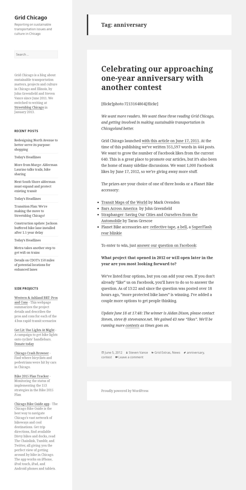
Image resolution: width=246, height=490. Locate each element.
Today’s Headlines (27, 157)
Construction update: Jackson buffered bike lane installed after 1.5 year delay (35, 228)
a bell (182, 226)
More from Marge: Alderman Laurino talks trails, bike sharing (35, 169)
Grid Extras (162, 352)
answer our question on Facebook (166, 245)
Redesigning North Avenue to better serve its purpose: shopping (36, 145)
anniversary (195, 352)
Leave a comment (130, 357)
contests (132, 325)
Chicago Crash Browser (31, 353)
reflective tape (162, 226)
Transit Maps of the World (124, 202)
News (176, 352)
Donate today (24, 344)
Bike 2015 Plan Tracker (31, 376)
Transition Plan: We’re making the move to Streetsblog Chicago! (30, 211)
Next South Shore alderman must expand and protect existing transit (34, 186)
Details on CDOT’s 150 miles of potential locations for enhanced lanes (34, 265)
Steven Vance (138, 352)
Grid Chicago (30, 17)
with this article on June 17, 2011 (170, 140)
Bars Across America (119, 208)
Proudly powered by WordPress (124, 391)
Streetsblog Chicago (29, 107)
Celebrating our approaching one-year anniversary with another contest (157, 77)
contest (106, 357)
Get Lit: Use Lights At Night (34, 330)
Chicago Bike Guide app (31, 404)
